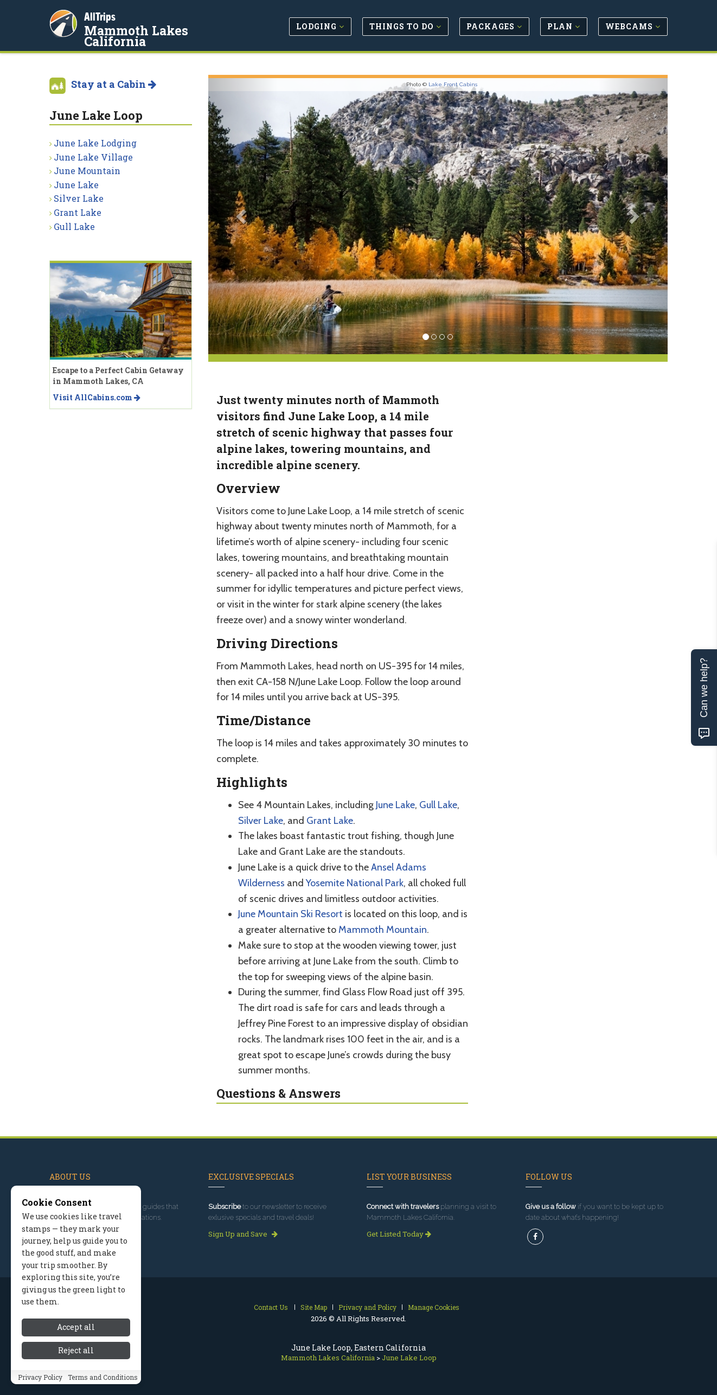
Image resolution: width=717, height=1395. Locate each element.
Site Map (313, 1307)
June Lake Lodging (95, 143)
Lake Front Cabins (452, 84)
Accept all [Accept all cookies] (76, 1337)
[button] (242, 216)
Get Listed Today (399, 1234)
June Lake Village (93, 157)
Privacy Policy (40, 1387)
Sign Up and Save (243, 1234)
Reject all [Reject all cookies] (76, 1360)
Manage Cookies (433, 1307)
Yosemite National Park (355, 883)
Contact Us (271, 1307)
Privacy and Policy (367, 1307)
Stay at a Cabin (113, 84)
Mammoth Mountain (382, 930)
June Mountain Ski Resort (290, 914)
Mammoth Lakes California (137, 34)
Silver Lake (260, 821)
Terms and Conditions (103, 1387)
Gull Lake (438, 805)
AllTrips (101, 15)
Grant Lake (329, 821)
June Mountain (87, 170)
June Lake (395, 805)
